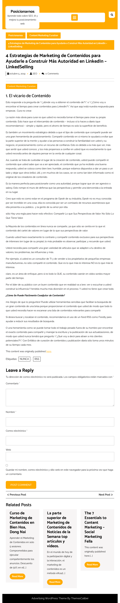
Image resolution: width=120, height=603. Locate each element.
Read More (18, 577)
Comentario (13, 383)
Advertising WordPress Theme (49, 598)
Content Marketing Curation (44, 35)
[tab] (74, 17)
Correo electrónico (16, 430)
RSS (37, 359)
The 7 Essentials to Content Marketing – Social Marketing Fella (95, 527)
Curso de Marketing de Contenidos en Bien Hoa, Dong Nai (22, 522)
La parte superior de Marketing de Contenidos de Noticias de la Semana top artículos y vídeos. (59, 529)
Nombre (11, 412)
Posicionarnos (23, 11)
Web (8, 449)
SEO (35, 73)
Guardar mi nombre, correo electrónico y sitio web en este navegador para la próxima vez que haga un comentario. (59, 471)
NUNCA (24, 359)
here (48, 351)
